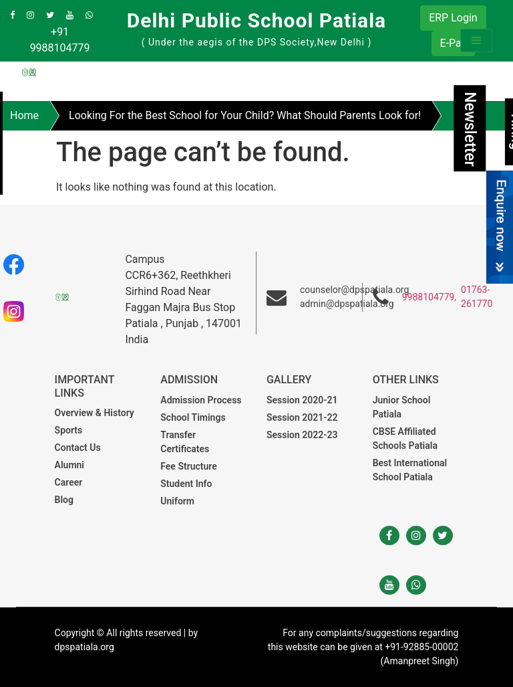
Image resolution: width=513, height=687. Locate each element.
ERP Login (453, 17)
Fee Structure (188, 466)
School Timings (192, 417)
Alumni (69, 465)
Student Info (186, 483)
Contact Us (78, 447)
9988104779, (429, 297)
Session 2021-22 (302, 417)
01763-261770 (476, 296)
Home (24, 115)
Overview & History (94, 412)
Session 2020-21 (302, 400)
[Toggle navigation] (476, 40)
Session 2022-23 (302, 434)
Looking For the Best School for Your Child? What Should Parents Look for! (245, 115)
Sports (69, 430)
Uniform (177, 501)
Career (69, 482)
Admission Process (200, 400)
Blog (64, 499)
